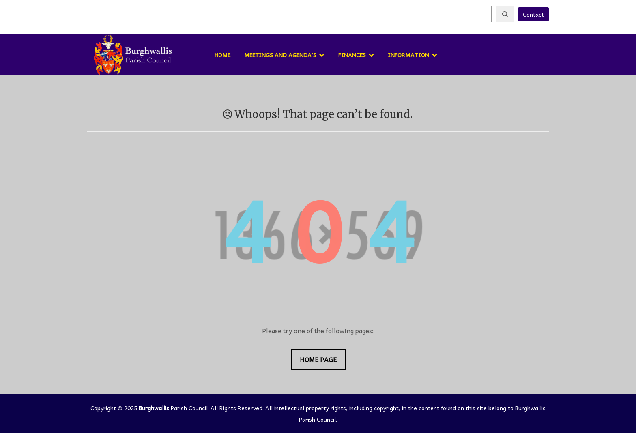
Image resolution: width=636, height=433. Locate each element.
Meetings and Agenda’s (280, 54)
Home (222, 54)
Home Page (318, 359)
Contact (533, 14)
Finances (352, 54)
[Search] (505, 14)
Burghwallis (154, 407)
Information (408, 54)
